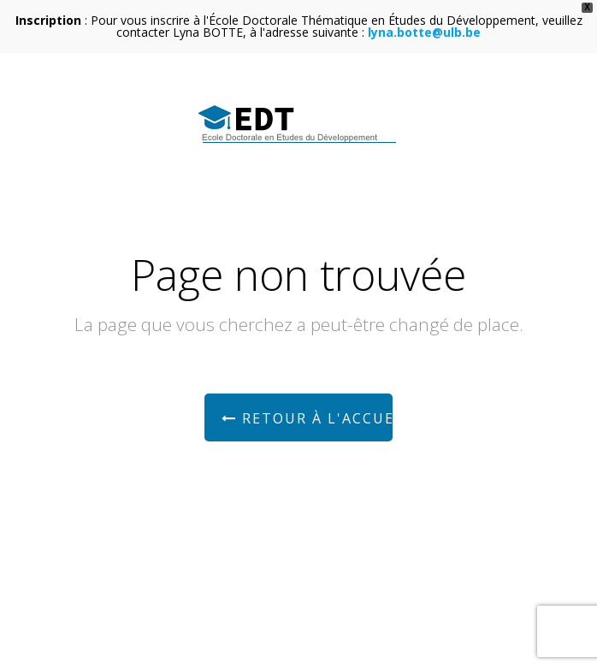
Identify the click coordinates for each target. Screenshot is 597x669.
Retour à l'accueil (307, 418)
